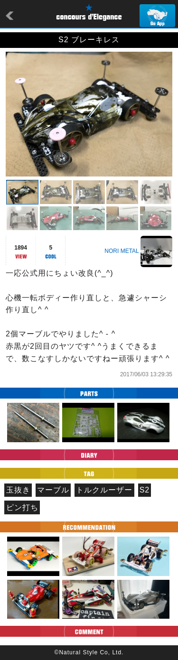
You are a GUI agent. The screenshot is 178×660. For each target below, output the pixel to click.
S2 (145, 490)
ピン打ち (22, 507)
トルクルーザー (104, 490)
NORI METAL (121, 251)
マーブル (53, 490)
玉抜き (18, 490)
